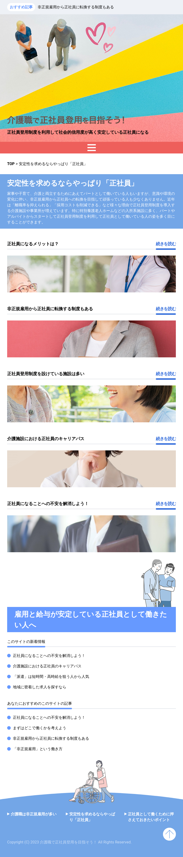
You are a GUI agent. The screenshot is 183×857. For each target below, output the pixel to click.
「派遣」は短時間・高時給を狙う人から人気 (51, 676)
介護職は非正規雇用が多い (33, 814)
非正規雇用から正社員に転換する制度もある (76, 7)
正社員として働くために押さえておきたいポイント (151, 817)
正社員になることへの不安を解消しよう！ (49, 655)
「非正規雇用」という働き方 (37, 749)
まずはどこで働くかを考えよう (39, 728)
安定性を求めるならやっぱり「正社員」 (92, 817)
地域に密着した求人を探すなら (39, 687)
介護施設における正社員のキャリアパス (47, 666)
